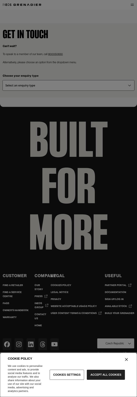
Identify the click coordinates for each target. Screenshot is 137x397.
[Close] (126, 359)
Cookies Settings (67, 374)
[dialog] (68, 375)
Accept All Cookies (105, 374)
